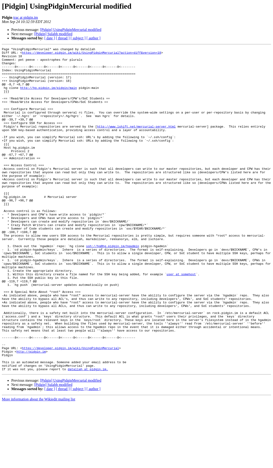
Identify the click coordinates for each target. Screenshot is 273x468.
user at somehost (181, 320)
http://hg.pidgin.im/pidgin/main (48, 96)
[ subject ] (78, 38)
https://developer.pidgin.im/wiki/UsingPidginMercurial (70, 408)
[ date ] (49, 38)
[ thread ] (63, 38)
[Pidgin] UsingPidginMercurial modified (70, 30)
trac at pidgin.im (25, 17)
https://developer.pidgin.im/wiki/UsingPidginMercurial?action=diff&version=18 (91, 54)
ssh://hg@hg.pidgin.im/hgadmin (112, 286)
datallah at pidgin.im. (88, 434)
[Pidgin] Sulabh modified (53, 34)
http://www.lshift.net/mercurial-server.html (136, 142)
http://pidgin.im (31, 413)
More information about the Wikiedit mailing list (38, 464)
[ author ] (94, 38)
